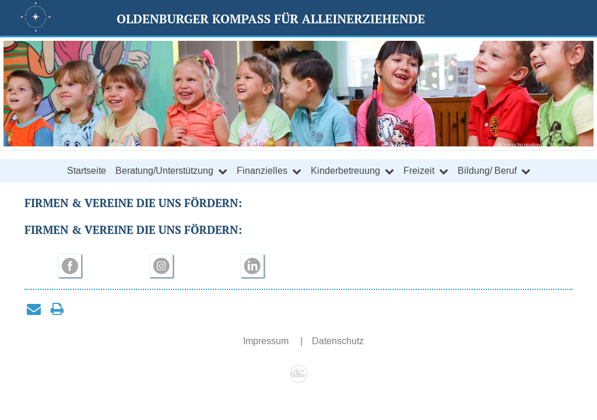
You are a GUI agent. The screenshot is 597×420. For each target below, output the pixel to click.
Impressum (267, 341)
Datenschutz (338, 341)
